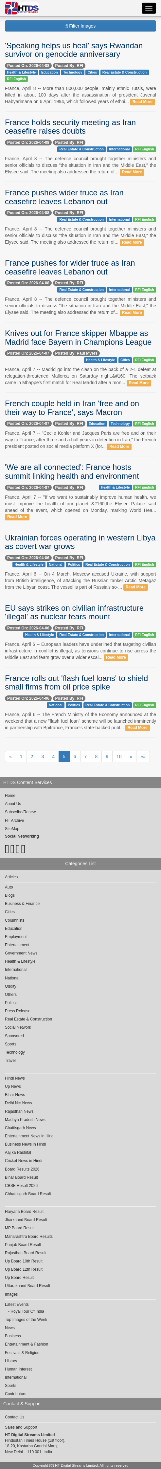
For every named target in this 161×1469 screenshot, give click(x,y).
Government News (21, 953)
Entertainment (17, 945)
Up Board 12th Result (24, 1269)
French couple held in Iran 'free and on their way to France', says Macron (72, 407)
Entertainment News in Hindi (29, 1136)
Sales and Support (21, 1427)
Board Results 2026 (22, 1169)
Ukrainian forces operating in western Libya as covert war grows (80, 542)
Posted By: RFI (69, 65)
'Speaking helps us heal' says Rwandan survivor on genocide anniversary (74, 49)
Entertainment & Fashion (26, 1344)
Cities (92, 72)
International (119, 149)
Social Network (18, 1027)
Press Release (17, 1011)
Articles (11, 877)
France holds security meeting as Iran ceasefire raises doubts (70, 126)
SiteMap (12, 828)
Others (11, 994)
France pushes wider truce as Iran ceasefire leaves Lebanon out (64, 197)
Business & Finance (22, 903)
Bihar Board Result (21, 1177)
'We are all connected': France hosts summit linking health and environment (72, 471)
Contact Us (14, 1417)
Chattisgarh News (20, 1128)
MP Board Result (20, 1228)
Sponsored (14, 1036)
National (55, 564)
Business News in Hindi (25, 1144)
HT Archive (14, 820)
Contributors (15, 1394)
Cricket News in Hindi (23, 1160)
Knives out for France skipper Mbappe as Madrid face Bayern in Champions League (78, 337)
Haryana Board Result (24, 1211)
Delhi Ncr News (18, 1103)
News (10, 1328)
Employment (16, 936)
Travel (10, 1060)
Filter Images (80, 26)
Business (13, 1336)
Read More (142, 101)
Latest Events (17, 1304)
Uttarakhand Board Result (27, 1285)
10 (119, 756)
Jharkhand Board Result (26, 1219)
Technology (72, 72)
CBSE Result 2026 (21, 1185)
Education (49, 72)
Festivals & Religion (22, 1352)
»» (143, 756)
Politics (74, 564)
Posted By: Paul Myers (76, 353)
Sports (10, 1044)
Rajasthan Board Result (25, 1253)
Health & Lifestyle (21, 72)
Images (11, 1294)
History (11, 1361)
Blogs (10, 895)
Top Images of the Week (26, 1319)
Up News (13, 1086)
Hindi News (15, 1078)
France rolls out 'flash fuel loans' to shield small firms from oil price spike (76, 682)
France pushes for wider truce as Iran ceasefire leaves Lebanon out (70, 267)
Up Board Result (19, 1277)
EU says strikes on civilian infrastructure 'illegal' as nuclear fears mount (74, 612)
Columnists (14, 920)
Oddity (10, 986)
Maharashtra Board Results (29, 1236)
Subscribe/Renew (20, 812)
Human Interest (18, 1369)
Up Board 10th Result (24, 1261)
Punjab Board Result (23, 1244)
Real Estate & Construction (124, 72)
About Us (13, 803)
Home (10, 795)
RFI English (16, 79)
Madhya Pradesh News (25, 1119)
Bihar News (15, 1094)
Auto (9, 887)
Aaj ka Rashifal (18, 1152)
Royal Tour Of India (27, 1311)
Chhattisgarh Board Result (28, 1194)
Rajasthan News (19, 1111)
